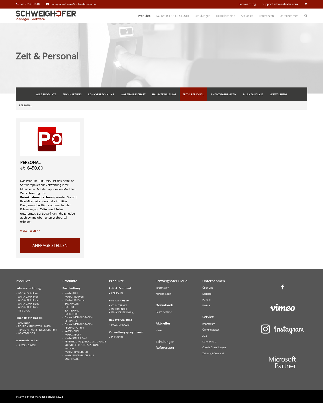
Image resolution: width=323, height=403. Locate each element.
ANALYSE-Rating (122, 312)
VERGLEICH (26, 333)
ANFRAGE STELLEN (50, 245)
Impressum (208, 323)
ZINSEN (24, 322)
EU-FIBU (69, 307)
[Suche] (304, 16)
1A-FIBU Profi (74, 296)
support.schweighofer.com (280, 4)
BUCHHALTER (72, 303)
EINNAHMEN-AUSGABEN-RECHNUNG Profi (79, 325)
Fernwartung (247, 4)
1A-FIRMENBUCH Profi (79, 355)
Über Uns (207, 287)
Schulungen (165, 341)
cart (305, 4)
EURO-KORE (71, 314)
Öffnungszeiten (211, 329)
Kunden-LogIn (163, 293)
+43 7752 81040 (30, 4)
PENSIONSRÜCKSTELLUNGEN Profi (37, 329)
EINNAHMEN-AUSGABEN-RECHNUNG (79, 319)
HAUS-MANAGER (120, 324)
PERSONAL (30, 162)
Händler (206, 299)
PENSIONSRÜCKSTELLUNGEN (34, 326)
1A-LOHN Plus (28, 293)
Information (162, 287)
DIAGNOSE (119, 309)
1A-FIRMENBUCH (76, 351)
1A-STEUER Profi (76, 338)
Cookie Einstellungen (214, 347)
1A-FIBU (71, 293)
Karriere (207, 293)
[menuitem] (144, 16)
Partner (206, 305)
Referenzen (165, 347)
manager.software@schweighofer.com (74, 4)
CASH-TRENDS (119, 305)
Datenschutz (209, 341)
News (159, 330)
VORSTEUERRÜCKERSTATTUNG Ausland (82, 346)
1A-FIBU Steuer (75, 300)
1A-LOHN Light (28, 303)
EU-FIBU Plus (72, 310)
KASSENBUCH (72, 331)
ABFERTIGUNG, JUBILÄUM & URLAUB (85, 341)
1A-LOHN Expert (29, 300)
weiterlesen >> (30, 231)
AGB (204, 335)
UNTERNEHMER (27, 345)
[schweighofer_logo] (46, 16)
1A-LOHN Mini (28, 307)
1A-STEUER (73, 334)
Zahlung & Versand (213, 353)
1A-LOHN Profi (28, 296)
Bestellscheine (164, 312)
